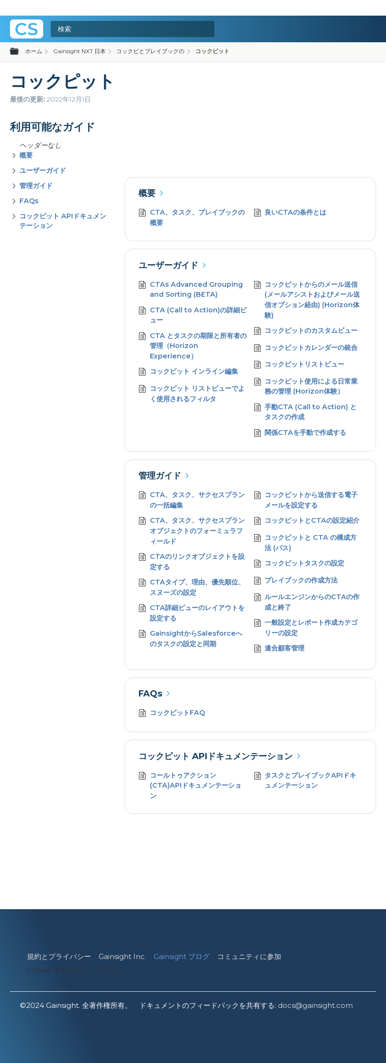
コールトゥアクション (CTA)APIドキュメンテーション (189, 786)
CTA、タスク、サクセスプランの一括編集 (191, 500)
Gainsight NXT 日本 (79, 51)
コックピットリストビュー (299, 365)
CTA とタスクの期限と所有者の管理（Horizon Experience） (192, 346)
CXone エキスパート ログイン (76, 970)
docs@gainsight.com (315, 1005)
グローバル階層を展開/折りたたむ (19, 52)
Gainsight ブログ (182, 956)
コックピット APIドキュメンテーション (215, 756)
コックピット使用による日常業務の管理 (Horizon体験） (306, 386)
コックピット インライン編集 (188, 372)
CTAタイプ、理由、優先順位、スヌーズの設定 (191, 587)
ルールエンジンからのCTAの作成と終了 (307, 602)
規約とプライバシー (59, 956)
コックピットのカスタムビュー (306, 332)
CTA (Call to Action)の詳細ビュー (192, 315)
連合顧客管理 (279, 649)
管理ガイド (36, 185)
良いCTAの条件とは (290, 213)
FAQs (28, 201)
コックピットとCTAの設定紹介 (307, 521)
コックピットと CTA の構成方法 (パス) (305, 543)
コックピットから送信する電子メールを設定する (306, 500)
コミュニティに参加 (249, 956)
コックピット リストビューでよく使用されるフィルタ (191, 394)
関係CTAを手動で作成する (300, 434)
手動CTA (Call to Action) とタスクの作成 (305, 412)
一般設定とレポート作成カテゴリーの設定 (306, 628)
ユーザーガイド (42, 170)
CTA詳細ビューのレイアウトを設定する (191, 613)
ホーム (33, 51)
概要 (26, 155)
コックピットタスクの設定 (299, 564)
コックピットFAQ (171, 714)
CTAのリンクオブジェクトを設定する (191, 562)
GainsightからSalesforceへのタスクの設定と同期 (190, 639)
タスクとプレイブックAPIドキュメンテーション (305, 781)
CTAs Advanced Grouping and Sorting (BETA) (190, 290)
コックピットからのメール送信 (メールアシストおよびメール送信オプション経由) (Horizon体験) (307, 300)
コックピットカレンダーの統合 (306, 349)
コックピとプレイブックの (150, 51)
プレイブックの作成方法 (296, 581)
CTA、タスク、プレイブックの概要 (191, 217)
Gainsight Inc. (122, 956)
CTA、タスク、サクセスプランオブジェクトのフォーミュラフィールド (191, 531)
